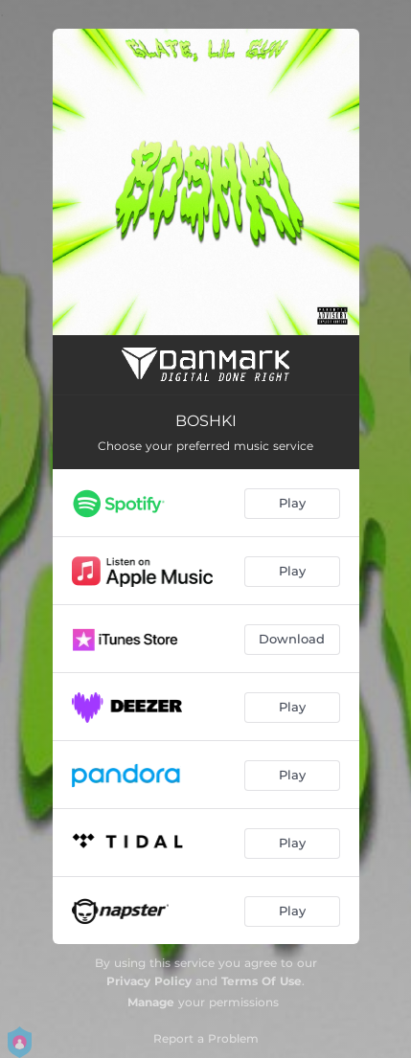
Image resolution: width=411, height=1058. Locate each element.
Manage (150, 1002)
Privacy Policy (149, 981)
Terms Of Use (261, 981)
